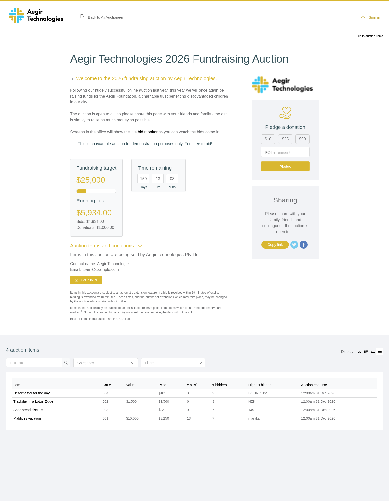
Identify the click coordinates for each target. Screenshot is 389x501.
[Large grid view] (359, 352)
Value (130, 387)
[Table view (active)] (379, 352)
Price (162, 387)
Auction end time (314, 387)
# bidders (219, 387)
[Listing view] (373, 352)
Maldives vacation (27, 420)
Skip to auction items (369, 36)
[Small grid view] (366, 352)
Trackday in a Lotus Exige (33, 403)
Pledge (294, 154)
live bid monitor (144, 132)
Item (16, 387)
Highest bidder (259, 387)
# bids (191, 387)
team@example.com (100, 269)
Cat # (107, 387)
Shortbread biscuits (28, 412)
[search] (33, 364)
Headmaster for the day (31, 395)
